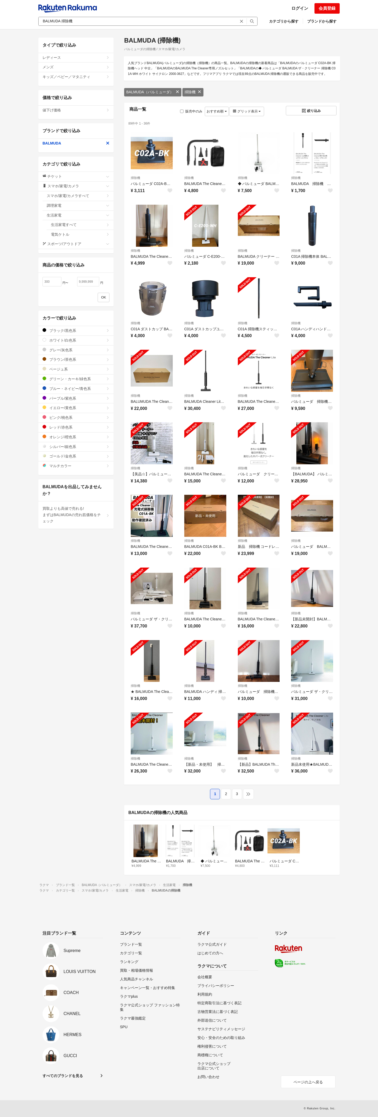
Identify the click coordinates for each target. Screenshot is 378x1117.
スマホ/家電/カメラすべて (78, 196)
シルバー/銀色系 (76, 446)
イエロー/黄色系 (76, 407)
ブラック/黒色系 (76, 330)
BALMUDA (76, 143)
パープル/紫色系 (76, 398)
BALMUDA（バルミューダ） (152, 92)
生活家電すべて (80, 225)
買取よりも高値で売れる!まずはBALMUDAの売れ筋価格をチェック (76, 514)
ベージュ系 (76, 369)
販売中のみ (191, 111)
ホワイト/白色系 (76, 340)
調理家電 (78, 205)
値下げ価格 (76, 110)
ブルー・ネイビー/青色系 (76, 388)
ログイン (299, 8)
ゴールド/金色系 (76, 456)
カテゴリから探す (283, 21)
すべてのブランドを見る (63, 1076)
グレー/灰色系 (76, 350)
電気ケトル (80, 234)
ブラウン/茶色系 (76, 359)
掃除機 (193, 92)
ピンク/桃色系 (76, 417)
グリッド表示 (247, 111)
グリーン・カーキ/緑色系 (76, 379)
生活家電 (78, 215)
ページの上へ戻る (308, 1082)
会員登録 (327, 8)
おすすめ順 (217, 111)
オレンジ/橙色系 (76, 437)
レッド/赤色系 (76, 427)
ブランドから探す (322, 21)
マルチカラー (76, 466)
